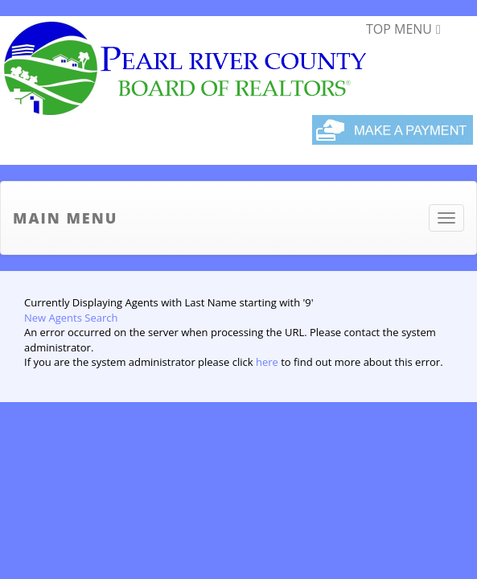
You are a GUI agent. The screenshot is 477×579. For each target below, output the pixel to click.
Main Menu (65, 218)
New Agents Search (70, 317)
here (267, 362)
